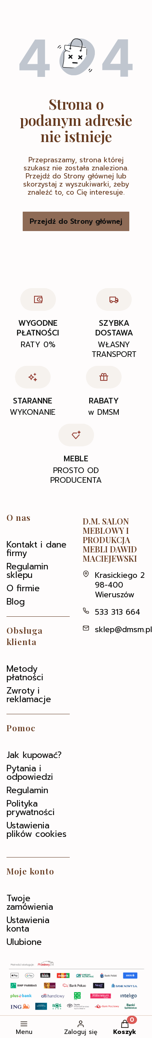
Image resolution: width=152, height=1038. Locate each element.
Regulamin (27, 790)
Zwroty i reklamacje (28, 695)
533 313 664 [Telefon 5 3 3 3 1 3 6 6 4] (117, 612)
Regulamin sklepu (27, 571)
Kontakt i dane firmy (36, 549)
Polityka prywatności (30, 808)
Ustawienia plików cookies (36, 830)
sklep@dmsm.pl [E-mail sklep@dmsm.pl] (123, 629)
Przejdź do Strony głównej (76, 221)
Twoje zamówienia (29, 902)
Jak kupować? (34, 755)
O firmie (23, 588)
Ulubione (24, 942)
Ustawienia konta (27, 924)
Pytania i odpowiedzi (29, 772)
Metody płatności (24, 673)
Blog (15, 601)
